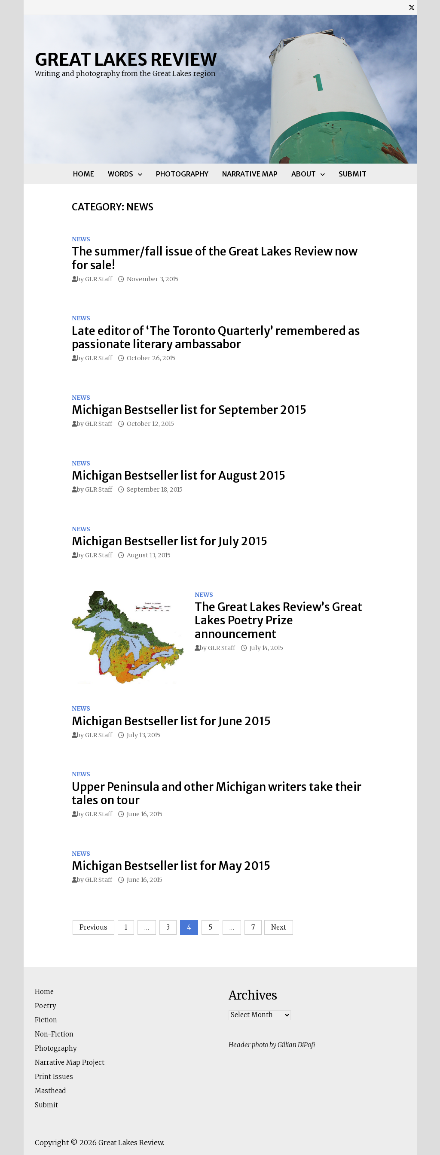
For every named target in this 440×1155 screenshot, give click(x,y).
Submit (353, 174)
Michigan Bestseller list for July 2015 (169, 541)
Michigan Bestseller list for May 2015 (171, 866)
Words (120, 174)
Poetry (45, 1006)
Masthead (50, 1091)
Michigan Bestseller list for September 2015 (189, 410)
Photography (182, 174)
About (303, 174)
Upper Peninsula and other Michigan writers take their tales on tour (216, 793)
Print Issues (54, 1077)
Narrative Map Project (69, 1062)
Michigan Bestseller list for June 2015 (171, 721)
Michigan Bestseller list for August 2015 (178, 475)
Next (278, 927)
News (81, 239)
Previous (93, 927)
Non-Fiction (54, 1034)
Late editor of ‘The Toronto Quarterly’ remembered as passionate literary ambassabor (216, 337)
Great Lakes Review (126, 59)
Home (83, 174)
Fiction (46, 1020)
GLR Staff (98, 279)
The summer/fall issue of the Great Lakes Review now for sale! (215, 258)
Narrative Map (250, 174)
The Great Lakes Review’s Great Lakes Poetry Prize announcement (278, 620)
